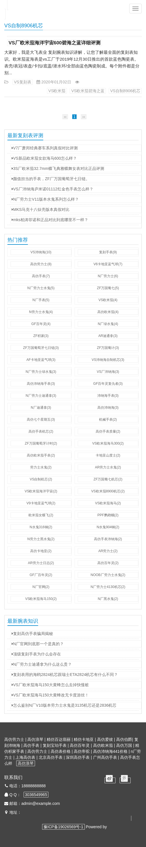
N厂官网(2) (40, 587)
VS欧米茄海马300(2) (108, 443)
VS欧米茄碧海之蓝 (87, 91)
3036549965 (36, 794)
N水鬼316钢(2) (41, 527)
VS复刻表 (22, 82)
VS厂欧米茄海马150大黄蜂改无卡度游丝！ (50, 695)
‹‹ (65, 116)
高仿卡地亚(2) (41, 551)
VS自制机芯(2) (41, 479)
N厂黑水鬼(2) (108, 599)
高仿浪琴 (26, 763)
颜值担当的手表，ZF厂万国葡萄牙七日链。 (51, 178)
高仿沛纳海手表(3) (41, 384)
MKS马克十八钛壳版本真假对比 (40, 209)
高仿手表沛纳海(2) (108, 539)
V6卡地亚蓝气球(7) (108, 264)
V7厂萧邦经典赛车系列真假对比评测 (45, 148)
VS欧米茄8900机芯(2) (108, 491)
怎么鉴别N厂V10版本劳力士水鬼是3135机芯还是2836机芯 (64, 705)
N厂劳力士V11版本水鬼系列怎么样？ (45, 199)
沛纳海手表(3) (108, 396)
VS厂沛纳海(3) (108, 372)
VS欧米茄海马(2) (108, 503)
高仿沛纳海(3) (108, 408)
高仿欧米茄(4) (108, 312)
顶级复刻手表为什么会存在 (36, 654)
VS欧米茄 (57, 91)
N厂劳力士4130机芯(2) (108, 587)
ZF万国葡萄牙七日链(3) (41, 348)
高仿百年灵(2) (108, 563)
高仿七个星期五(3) (41, 420)
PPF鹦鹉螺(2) (107, 515)
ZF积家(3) (40, 336)
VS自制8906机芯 (125, 91)
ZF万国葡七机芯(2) (108, 479)
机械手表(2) (108, 420)
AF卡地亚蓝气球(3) (40, 360)
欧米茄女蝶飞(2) (40, 515)
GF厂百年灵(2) (41, 575)
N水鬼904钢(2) (108, 527)
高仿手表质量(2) (108, 431)
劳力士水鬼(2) (41, 467)
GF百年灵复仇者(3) (108, 384)
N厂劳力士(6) (108, 276)
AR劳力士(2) (108, 551)
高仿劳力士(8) (41, 264)
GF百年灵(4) (40, 324)
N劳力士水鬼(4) (41, 312)
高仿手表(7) (41, 276)
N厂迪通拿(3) (41, 408)
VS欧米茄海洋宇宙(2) (40, 491)
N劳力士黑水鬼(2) (40, 539)
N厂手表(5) (40, 300)
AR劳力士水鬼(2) (108, 467)
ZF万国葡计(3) (108, 348)
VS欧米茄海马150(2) (41, 599)
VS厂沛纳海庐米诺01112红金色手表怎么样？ (52, 189)
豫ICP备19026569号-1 (63, 827)
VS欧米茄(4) (108, 300)
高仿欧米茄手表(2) (41, 455)
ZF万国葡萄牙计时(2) (41, 443)
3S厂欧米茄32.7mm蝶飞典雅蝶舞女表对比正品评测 (58, 168)
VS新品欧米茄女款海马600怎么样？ (44, 158)
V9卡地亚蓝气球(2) (40, 503)
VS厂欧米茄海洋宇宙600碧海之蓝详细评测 (54, 43)
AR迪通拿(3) (108, 336)
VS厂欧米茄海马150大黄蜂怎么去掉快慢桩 (50, 684)
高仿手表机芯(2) (40, 431)
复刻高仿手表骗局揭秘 (32, 633)
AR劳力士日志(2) (41, 563)
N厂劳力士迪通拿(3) (41, 396)
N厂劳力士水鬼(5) (40, 288)
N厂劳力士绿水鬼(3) (41, 372)
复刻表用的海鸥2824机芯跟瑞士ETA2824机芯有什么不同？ (65, 674)
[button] (135, 8)
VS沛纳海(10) (40, 252)
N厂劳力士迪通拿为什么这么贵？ (42, 664)
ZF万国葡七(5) (108, 288)
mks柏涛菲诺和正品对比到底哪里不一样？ (50, 219)
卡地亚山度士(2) (108, 455)
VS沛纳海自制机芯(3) (108, 360)
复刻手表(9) (108, 252)
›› (83, 116)
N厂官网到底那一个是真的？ (38, 644)
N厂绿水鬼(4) (108, 324)
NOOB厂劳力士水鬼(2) (108, 575)
